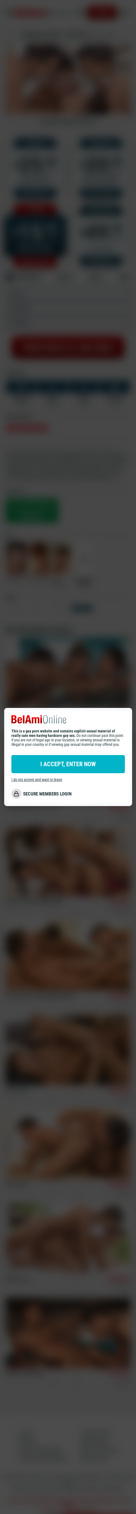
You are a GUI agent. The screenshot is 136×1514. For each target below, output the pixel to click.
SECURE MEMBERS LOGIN (47, 794)
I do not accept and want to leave (36, 779)
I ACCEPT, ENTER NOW (68, 764)
